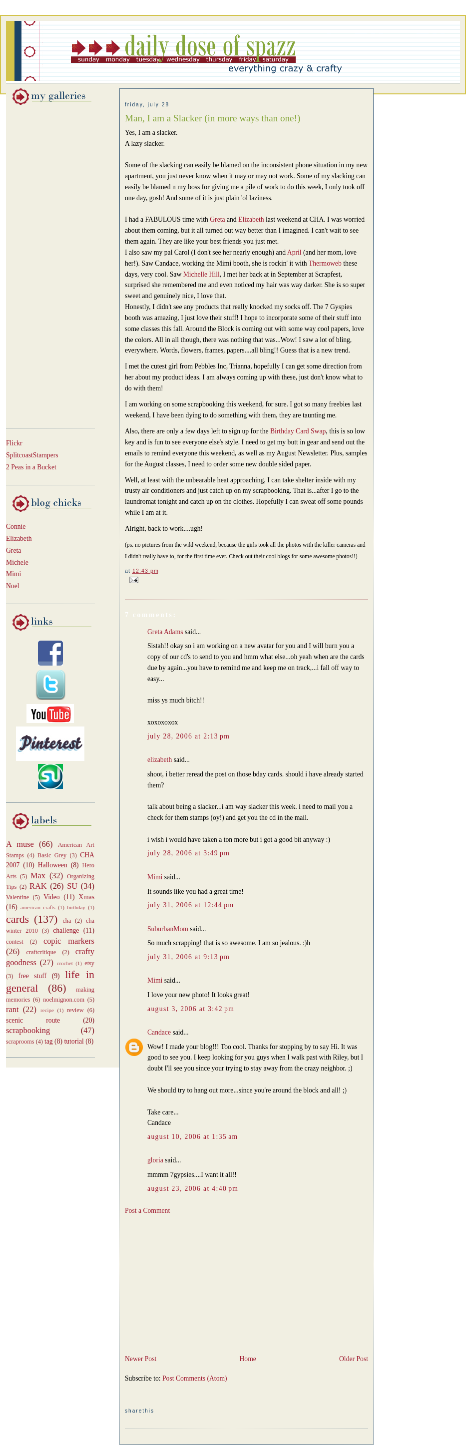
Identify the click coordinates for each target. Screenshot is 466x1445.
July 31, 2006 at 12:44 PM (190, 905)
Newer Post (140, 1359)
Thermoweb (326, 263)
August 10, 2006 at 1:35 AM (192, 1136)
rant (12, 1009)
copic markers (68, 941)
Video (51, 897)
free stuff (32, 976)
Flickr (14, 443)
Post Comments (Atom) (194, 1378)
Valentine (17, 897)
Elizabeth (19, 538)
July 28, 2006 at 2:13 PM (188, 736)
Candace (159, 1032)
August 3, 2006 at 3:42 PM (190, 1009)
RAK (38, 886)
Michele (17, 562)
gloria (155, 1160)
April (295, 252)
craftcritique (41, 952)
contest (14, 941)
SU (72, 886)
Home (247, 1359)
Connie (15, 526)
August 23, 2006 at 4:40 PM (192, 1188)
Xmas (86, 897)
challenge (66, 930)
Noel (12, 586)
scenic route (33, 1020)
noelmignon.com (63, 999)
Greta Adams (165, 632)
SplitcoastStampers (32, 455)
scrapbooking (28, 1030)
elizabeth (159, 759)
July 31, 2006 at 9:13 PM (188, 957)
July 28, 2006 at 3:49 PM (188, 853)
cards (17, 919)
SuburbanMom (167, 929)
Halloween (52, 865)
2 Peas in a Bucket (31, 467)
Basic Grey (51, 855)
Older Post (353, 1359)
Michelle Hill (201, 274)
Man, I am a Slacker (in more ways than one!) (212, 118)
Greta (13, 550)
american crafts (37, 907)
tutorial (73, 1041)
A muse (20, 844)
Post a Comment (147, 1210)
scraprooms (20, 1041)
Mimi (13, 574)
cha (66, 920)
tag (48, 1041)
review (75, 1010)
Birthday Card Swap (298, 431)
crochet (65, 963)
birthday (76, 907)
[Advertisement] (36, 264)
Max (37, 875)
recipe (47, 1010)
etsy (89, 963)
